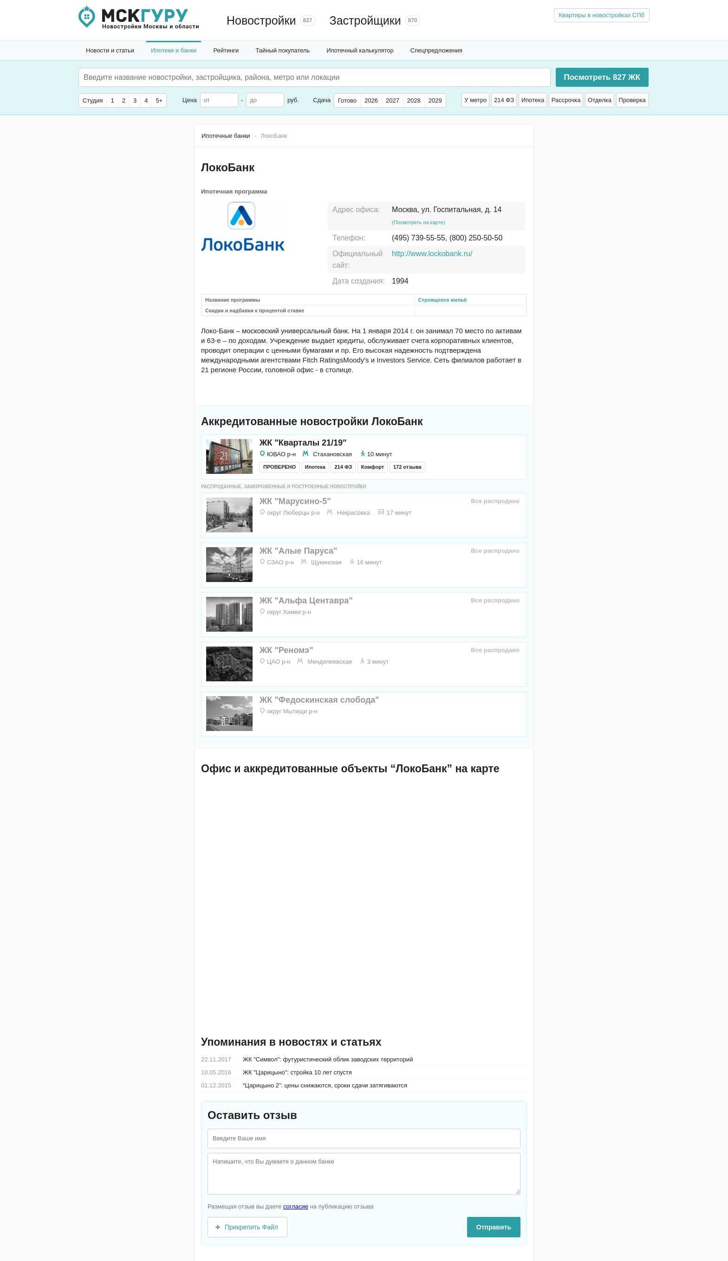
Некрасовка (353, 512)
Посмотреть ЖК (602, 77)
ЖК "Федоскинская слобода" (319, 700)
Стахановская (332, 454)
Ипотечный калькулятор (360, 50)
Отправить (493, 1227)
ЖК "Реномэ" (286, 650)
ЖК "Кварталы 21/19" (303, 442)
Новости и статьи (110, 50)
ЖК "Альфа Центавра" (306, 600)
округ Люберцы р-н (293, 512)
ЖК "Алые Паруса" (299, 551)
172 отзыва (407, 467)
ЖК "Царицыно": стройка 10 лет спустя (297, 1072)
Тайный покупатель (282, 50)
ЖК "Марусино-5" (295, 501)
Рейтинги (226, 50)
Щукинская (326, 562)
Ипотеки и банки (173, 50)
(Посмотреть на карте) (418, 222)
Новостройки (261, 20)
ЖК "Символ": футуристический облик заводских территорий (328, 1059)
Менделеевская (329, 661)
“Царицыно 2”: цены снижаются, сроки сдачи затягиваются (325, 1085)
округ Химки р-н (289, 611)
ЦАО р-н (278, 661)
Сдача (322, 100)
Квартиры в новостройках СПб (602, 15)
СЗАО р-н (280, 562)
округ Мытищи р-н (292, 711)
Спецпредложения (436, 50)
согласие (295, 1206)
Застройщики (365, 20)
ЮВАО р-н (281, 454)
